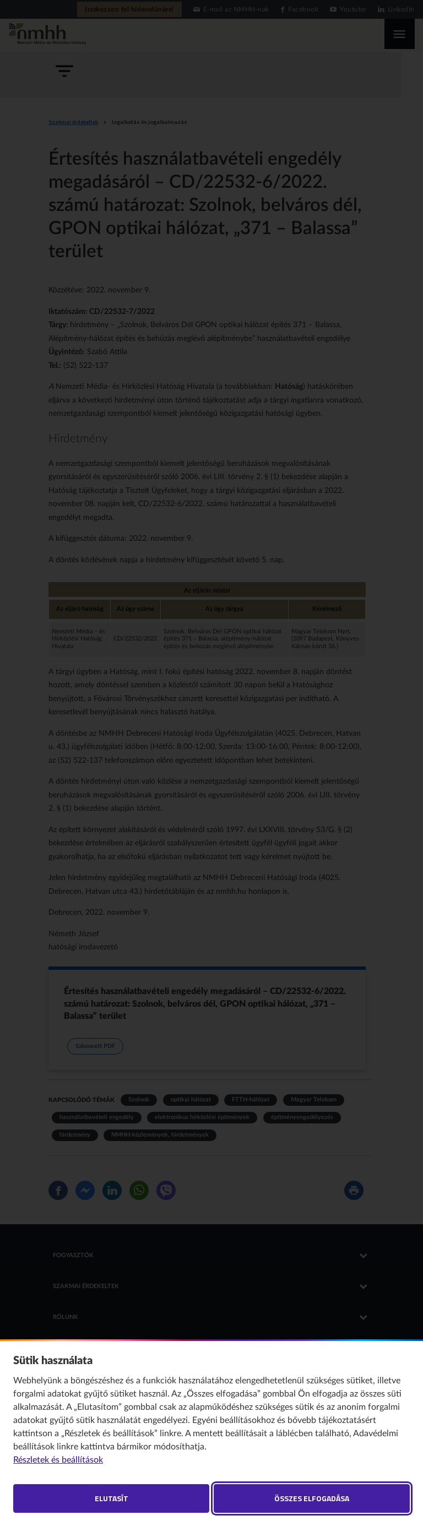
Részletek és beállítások (58, 1460)
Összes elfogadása (311, 1498)
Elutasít (111, 1498)
